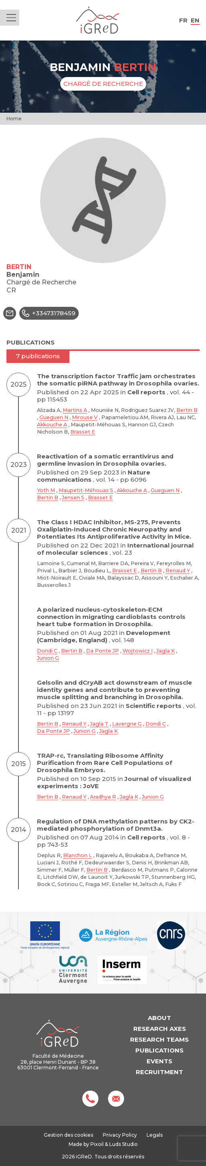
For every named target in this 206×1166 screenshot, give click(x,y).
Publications (159, 1050)
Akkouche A (52, 425)
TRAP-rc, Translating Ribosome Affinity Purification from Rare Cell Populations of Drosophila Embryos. (104, 763)
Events (159, 1061)
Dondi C (47, 651)
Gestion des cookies (68, 1135)
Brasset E (82, 432)
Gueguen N (53, 417)
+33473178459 (47, 313)
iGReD (97, 20)
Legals (155, 1135)
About (159, 1018)
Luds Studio (123, 1144)
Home (14, 119)
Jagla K (165, 651)
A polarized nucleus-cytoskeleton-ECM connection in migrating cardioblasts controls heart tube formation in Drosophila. (111, 617)
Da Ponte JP (102, 651)
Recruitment (159, 1072)
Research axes (159, 1028)
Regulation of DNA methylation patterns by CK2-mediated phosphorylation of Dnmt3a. (115, 824)
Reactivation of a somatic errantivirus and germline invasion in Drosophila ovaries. (105, 459)
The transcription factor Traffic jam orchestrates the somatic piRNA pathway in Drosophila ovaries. (118, 379)
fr (183, 20)
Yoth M (46, 490)
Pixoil (97, 1144)
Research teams (159, 1039)
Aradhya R (103, 797)
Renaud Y (177, 571)
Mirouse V (85, 417)
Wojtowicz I (137, 651)
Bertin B (187, 410)
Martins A (75, 410)
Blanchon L (77, 855)
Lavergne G (127, 724)
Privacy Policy (120, 1135)
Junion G (48, 658)
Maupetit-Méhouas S (86, 490)
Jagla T (99, 724)
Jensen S (73, 498)
